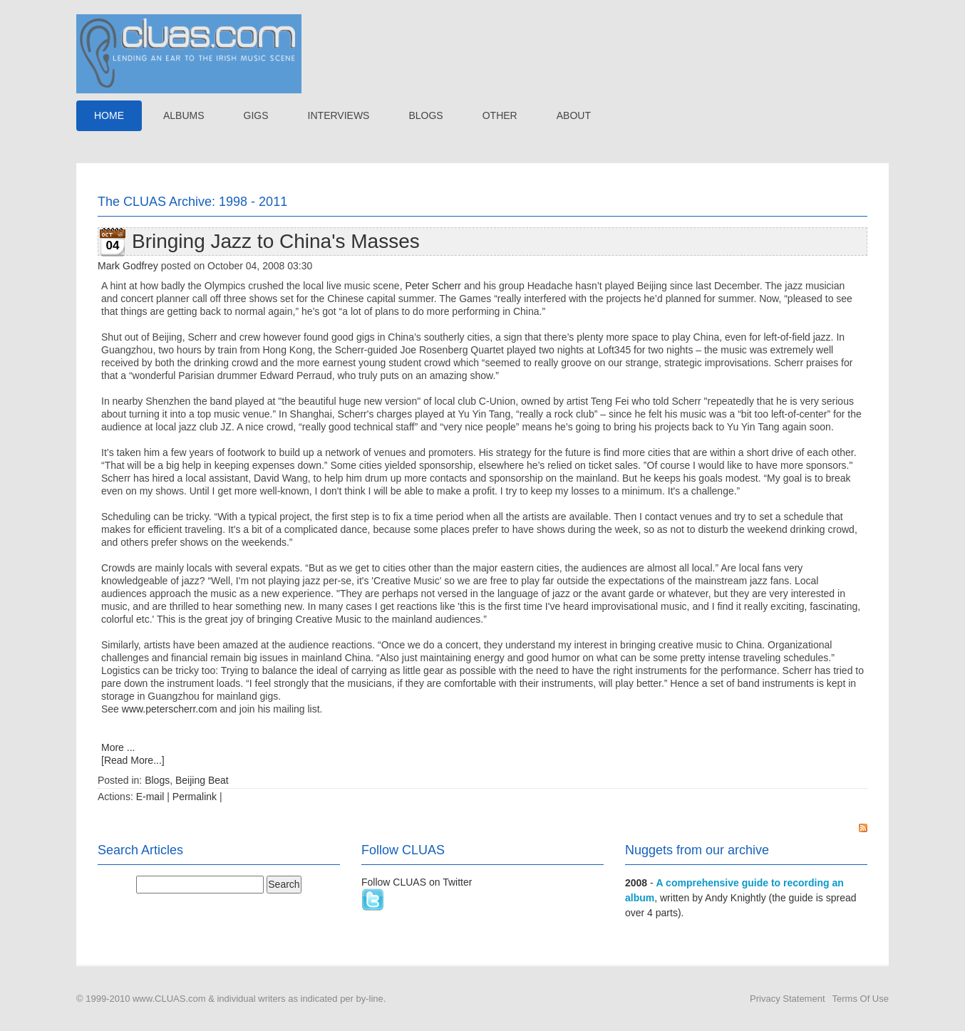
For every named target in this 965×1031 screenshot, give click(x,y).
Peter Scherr (433, 285)
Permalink (194, 796)
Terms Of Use (860, 998)
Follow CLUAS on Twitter (416, 882)
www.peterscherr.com (169, 709)
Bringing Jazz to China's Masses (276, 241)
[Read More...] (133, 760)
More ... (118, 747)
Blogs (157, 780)
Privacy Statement (787, 998)
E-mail (150, 796)
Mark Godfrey (128, 265)
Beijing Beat (202, 780)
